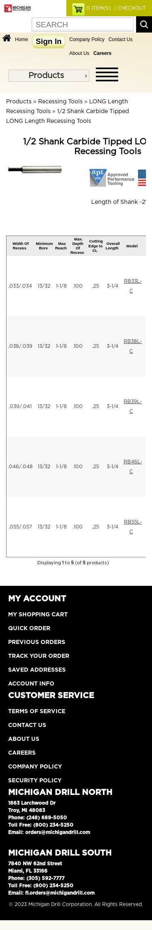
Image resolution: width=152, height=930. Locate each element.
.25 (95, 286)
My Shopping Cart (38, 615)
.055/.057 (20, 526)
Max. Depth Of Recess (77, 246)
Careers (22, 753)
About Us (79, 53)
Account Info (31, 684)
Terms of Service (36, 711)
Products (46, 76)
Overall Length (112, 245)
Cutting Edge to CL (95, 245)
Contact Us (121, 39)
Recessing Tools (60, 102)
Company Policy (87, 39)
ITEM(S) (98, 8)
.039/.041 (20, 406)
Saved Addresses (37, 670)
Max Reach (61, 245)
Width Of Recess (21, 245)
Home (21, 39)
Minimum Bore (44, 245)
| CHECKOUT (129, 8)
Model (132, 246)
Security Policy (35, 781)
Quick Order (29, 628)
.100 (78, 286)
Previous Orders (36, 642)
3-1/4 (112, 286)
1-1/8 (61, 286)
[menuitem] (49, 75)
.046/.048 (20, 466)
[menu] (48, 76)
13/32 (44, 286)
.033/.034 (20, 286)
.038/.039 (20, 346)
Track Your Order (38, 656)
